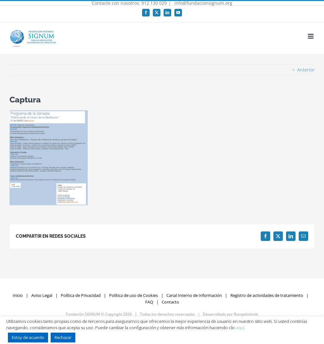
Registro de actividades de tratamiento (266, 295)
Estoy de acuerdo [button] (28, 337)
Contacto (170, 302)
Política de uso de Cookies (133, 295)
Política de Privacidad (81, 295)
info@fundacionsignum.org (202, 3)
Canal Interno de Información (194, 295)
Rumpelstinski (246, 314)
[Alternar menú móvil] (311, 36)
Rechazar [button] (63, 337)
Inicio (18, 295)
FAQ (149, 302)
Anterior (306, 70)
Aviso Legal (41, 295)
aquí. (240, 327)
